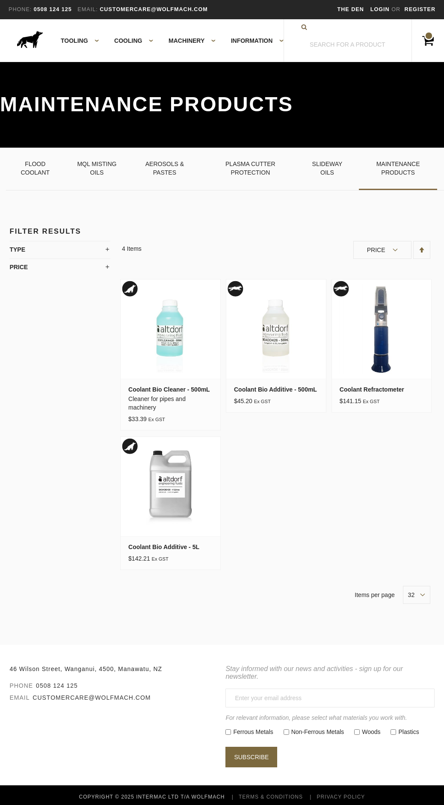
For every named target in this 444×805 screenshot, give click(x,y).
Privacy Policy (341, 797)
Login (380, 9)
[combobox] (348, 45)
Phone (21, 685)
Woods (371, 731)
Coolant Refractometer (372, 389)
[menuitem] (75, 40)
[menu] (170, 40)
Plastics (408, 731)
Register (420, 9)
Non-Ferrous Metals (317, 731)
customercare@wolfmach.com (92, 697)
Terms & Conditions (271, 797)
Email (19, 697)
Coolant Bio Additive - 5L (163, 547)
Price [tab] (18, 267)
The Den (350, 9)
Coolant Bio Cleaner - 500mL (169, 389)
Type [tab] (17, 249)
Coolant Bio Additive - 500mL (275, 389)
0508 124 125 (57, 685)
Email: (87, 9)
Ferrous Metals (253, 731)
